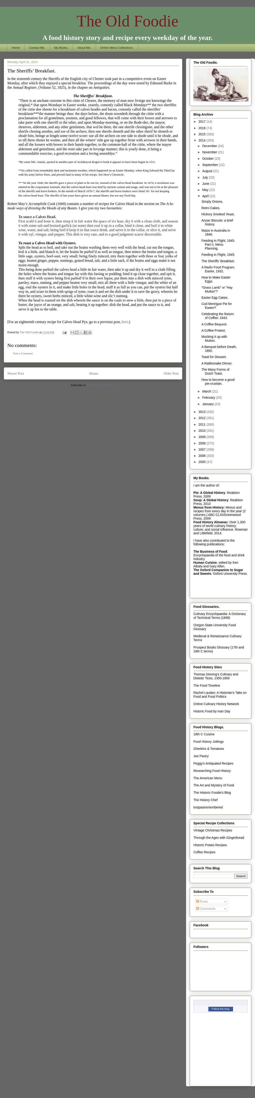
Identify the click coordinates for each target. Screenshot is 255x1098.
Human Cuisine (205, 562)
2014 (202, 140)
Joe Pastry (201, 756)
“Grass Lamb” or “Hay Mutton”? (216, 289)
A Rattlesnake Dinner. (216, 363)
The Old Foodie (127, 21)
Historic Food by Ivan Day (211, 711)
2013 (202, 412)
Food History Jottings (208, 741)
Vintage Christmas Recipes (212, 830)
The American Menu (207, 778)
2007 (202, 449)
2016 (202, 128)
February (209, 397)
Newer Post (15, 373)
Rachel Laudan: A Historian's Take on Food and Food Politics (219, 694)
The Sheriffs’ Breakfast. (218, 261)
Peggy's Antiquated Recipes (213, 763)
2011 (202, 424)
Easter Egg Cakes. (214, 297)
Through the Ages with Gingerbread (218, 837)
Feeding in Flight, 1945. (218, 254)
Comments (205, 908)
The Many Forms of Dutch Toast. (215, 371)
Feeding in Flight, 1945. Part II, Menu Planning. (218, 244)
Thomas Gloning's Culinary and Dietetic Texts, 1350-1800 (215, 676)
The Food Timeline (206, 685)
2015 (202, 134)
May (205, 190)
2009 (202, 437)
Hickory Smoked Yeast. (218, 214)
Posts (202, 901)
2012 (202, 418)
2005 (202, 462)
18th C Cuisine (204, 734)
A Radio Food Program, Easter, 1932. (218, 269)
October (208, 158)
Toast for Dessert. (214, 357)
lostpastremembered (208, 807)
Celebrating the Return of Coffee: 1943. (217, 316)
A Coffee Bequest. (214, 324)
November (210, 152)
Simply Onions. (212, 201)
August (207, 171)
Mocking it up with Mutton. (214, 338)
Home (16, 47)
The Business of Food (210, 551)
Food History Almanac (210, 522)
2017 (202, 121)
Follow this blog (220, 1008)
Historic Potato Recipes (210, 845)
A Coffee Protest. (213, 330)
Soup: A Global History (210, 500)
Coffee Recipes (204, 852)
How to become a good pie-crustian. (218, 381)
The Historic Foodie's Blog (212, 792)
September (210, 165)
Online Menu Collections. (116, 47)
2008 (202, 443)
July (205, 177)
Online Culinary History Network (216, 704)
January (208, 404)
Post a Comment (23, 353)
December (210, 146)
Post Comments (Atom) (101, 385)
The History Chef (205, 800)
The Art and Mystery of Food (213, 785)
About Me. (84, 47)
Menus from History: (209, 507)
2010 (202, 430)
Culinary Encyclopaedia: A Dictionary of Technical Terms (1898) (219, 616)
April (206, 196)
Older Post (171, 373)
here (125, 322)
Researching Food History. (212, 771)
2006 (202, 456)
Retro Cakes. (210, 208)
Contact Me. (37, 47)
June (206, 183)
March (207, 391)
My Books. (61, 47)
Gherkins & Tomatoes (208, 749)
